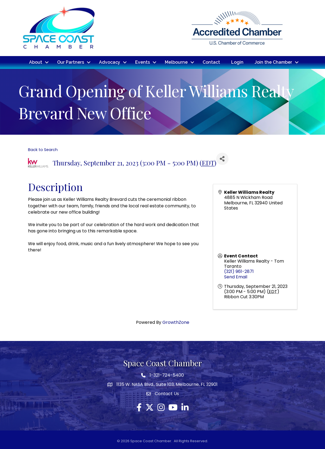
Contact (211, 62)
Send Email (235, 276)
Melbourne (176, 62)
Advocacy (109, 62)
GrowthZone (175, 322)
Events (142, 62)
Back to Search (43, 149)
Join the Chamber (273, 62)
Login (237, 62)
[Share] (222, 158)
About (35, 62)
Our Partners (70, 62)
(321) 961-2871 (239, 271)
